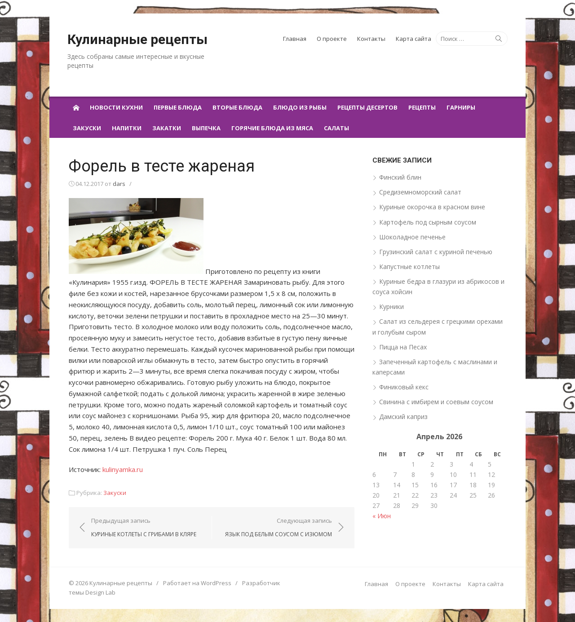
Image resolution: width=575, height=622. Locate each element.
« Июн (382, 516)
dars (117, 184)
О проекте (332, 39)
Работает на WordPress (196, 583)
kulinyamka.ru (121, 468)
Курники (392, 306)
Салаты (336, 128)
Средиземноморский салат (421, 192)
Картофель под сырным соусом (428, 221)
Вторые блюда (237, 107)
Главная (294, 39)
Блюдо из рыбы (300, 107)
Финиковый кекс (404, 387)
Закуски (87, 128)
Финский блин (401, 177)
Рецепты (422, 107)
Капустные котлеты (410, 266)
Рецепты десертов (367, 107)
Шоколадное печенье (413, 237)
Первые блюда (178, 107)
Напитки (127, 128)
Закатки (166, 128)
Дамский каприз (404, 416)
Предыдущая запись (142, 527)
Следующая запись (279, 527)
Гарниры (461, 107)
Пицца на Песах (403, 346)
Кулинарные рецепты (137, 39)
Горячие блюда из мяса (272, 128)
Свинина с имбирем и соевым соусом (437, 401)
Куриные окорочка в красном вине (433, 207)
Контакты (371, 39)
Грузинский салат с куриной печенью (436, 251)
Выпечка (206, 128)
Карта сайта (413, 39)
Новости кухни (116, 107)
